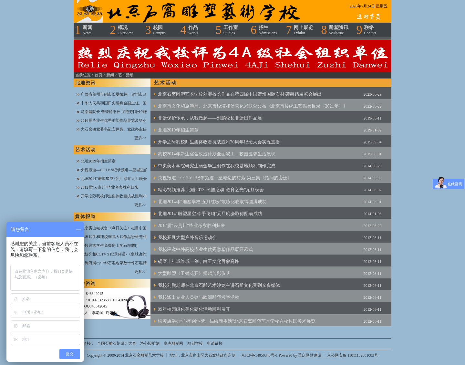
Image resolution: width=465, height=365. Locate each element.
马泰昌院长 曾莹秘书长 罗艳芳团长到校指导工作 (122, 112)
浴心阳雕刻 (150, 343)
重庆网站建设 (309, 355)
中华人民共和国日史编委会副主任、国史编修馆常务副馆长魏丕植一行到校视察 (148, 103)
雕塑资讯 (338, 30)
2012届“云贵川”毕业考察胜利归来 (110, 187)
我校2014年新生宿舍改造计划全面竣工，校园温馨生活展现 (216, 153)
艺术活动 (126, 75)
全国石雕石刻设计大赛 (116, 343)
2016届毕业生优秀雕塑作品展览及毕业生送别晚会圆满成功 (131, 120)
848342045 (94, 293)
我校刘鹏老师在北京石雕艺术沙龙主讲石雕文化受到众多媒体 (219, 285)
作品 (193, 30)
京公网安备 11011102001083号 (352, 355)
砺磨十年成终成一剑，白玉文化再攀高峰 (198, 261)
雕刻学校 (195, 343)
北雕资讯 (85, 82)
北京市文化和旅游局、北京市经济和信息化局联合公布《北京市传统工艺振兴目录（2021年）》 (253, 106)
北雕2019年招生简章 (98, 161)
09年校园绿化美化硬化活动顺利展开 (194, 309)
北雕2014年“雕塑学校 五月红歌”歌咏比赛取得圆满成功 (212, 201)
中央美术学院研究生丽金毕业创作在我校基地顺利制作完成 (216, 165)
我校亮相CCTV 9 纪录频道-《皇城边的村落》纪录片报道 (129, 254)
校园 (159, 30)
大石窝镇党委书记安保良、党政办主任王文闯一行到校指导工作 (135, 129)
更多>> (140, 138)
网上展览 (303, 30)
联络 (370, 30)
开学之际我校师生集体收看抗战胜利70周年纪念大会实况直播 (133, 196)
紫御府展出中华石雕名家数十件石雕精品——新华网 (125, 263)
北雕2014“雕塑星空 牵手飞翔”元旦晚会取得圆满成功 (125, 178)
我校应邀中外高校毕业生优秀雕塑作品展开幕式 (205, 249)
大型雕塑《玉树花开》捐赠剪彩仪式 (194, 273)
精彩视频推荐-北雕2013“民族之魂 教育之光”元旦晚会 (211, 189)
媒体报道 (85, 216)
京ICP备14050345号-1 (260, 355)
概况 (125, 30)
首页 (98, 75)
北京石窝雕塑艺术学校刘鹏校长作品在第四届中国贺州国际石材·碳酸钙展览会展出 (240, 94)
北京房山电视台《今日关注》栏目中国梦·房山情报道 (126, 228)
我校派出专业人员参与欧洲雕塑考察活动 (198, 297)
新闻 (87, 30)
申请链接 (214, 343)
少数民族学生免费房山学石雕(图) (109, 245)
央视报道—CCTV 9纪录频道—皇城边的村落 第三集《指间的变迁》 (138, 170)
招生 (268, 30)
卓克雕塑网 (173, 343)
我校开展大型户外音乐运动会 (187, 237)
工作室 (230, 30)
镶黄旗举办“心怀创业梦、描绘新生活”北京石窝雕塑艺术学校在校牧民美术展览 (236, 321)
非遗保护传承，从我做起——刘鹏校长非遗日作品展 (210, 118)
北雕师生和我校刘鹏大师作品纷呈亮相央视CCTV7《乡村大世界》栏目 (141, 237)
